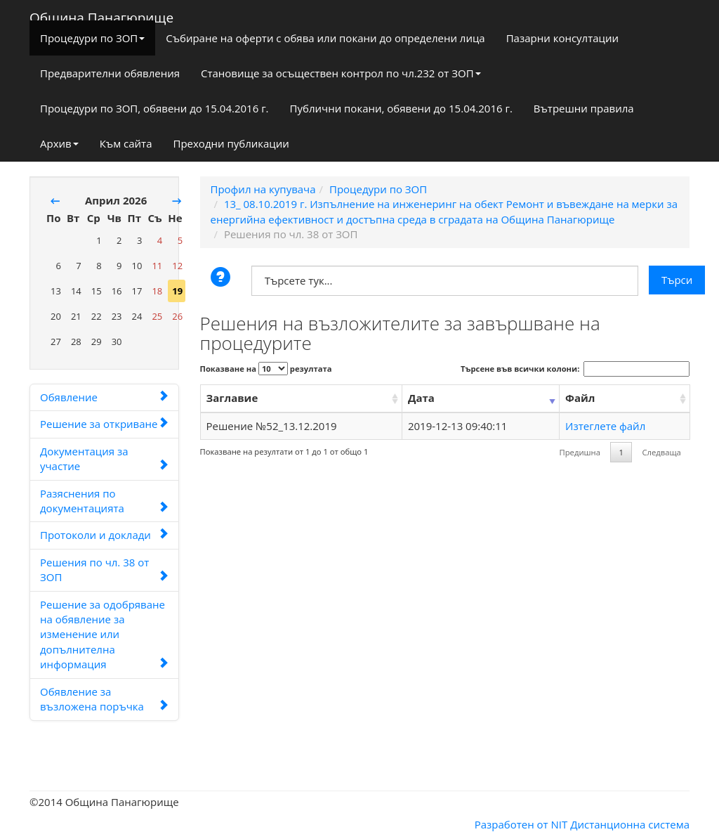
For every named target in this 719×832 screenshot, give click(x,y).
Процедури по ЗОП (92, 38)
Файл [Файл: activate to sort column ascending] (580, 398)
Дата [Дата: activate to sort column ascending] (421, 398)
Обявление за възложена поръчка (104, 698)
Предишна (580, 452)
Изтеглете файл (605, 426)
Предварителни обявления (110, 73)
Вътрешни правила (584, 108)
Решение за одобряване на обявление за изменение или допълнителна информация (104, 634)
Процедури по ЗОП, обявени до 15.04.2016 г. (154, 108)
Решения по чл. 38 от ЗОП (104, 569)
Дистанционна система (630, 824)
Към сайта (126, 143)
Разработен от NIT (521, 824)
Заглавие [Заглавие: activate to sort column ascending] (232, 398)
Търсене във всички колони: (575, 369)
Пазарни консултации (562, 38)
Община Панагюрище (101, 14)
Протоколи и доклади (104, 535)
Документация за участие (104, 458)
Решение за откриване (104, 424)
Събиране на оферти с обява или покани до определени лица (325, 38)
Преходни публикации (231, 143)
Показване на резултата (266, 368)
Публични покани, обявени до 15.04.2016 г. (401, 108)
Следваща (661, 452)
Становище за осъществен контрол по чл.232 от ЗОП (341, 73)
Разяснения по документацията (104, 500)
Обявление (104, 397)
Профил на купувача (263, 189)
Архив (59, 143)
